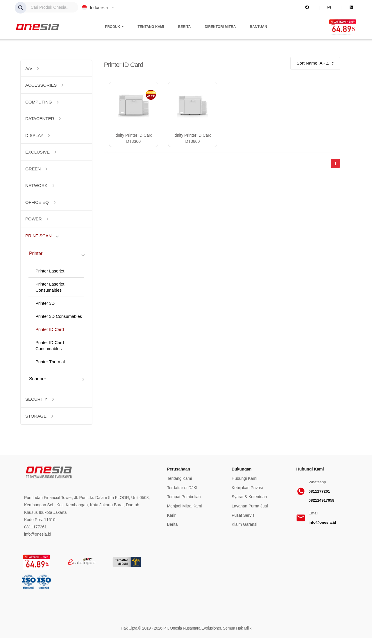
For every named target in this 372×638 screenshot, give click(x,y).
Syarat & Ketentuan (249, 496)
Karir (171, 515)
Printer (35, 253)
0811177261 (319, 491)
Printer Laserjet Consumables (49, 287)
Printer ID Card (49, 329)
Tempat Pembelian (184, 496)
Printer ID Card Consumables (49, 345)
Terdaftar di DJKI (182, 487)
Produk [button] (113, 27)
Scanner (37, 378)
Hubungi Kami (244, 478)
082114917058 (322, 500)
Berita (184, 27)
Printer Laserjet (49, 270)
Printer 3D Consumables (58, 316)
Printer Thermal (50, 361)
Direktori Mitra (220, 27)
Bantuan (258, 27)
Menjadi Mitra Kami (184, 506)
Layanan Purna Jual (250, 506)
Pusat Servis (243, 515)
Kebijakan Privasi (247, 487)
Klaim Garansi (244, 524)
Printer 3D (45, 303)
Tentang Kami (151, 27)
